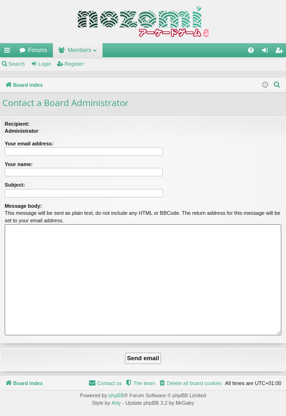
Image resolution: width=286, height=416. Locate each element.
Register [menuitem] (281, 52)
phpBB (116, 395)
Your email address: (29, 143)
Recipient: (17, 124)
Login (44, 64)
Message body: (23, 206)
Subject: (15, 185)
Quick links (9, 52)
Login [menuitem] (267, 52)
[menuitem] (251, 50)
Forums (37, 50)
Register (74, 64)
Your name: (19, 164)
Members (79, 50)
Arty (116, 403)
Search (16, 64)
